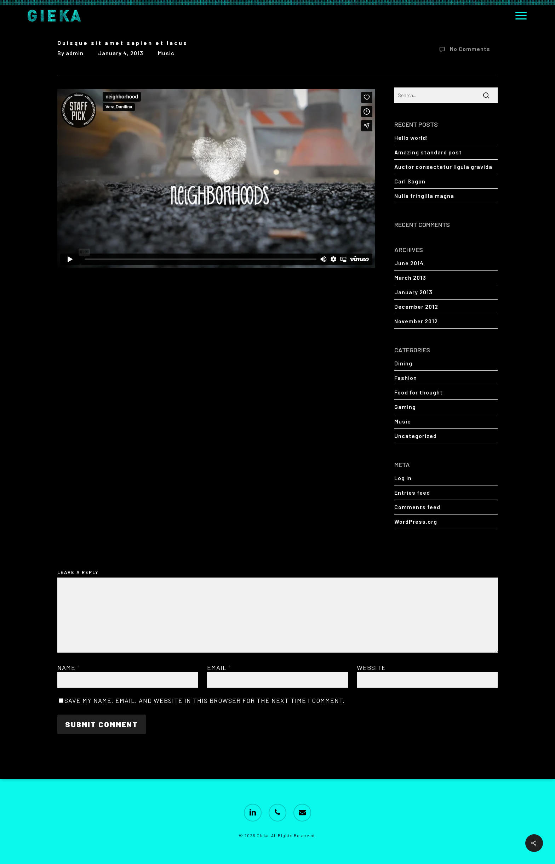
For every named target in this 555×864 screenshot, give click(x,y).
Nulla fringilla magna (424, 195)
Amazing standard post (428, 152)
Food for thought (418, 392)
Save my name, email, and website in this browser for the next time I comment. (204, 700)
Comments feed (417, 507)
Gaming (405, 406)
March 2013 (410, 277)
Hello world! (411, 137)
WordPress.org (415, 521)
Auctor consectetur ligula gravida (443, 166)
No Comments (463, 49)
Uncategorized (415, 435)
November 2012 (416, 321)
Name (68, 667)
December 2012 (416, 306)
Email (219, 667)
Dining (403, 363)
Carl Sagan (409, 181)
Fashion (405, 377)
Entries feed (412, 492)
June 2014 (409, 263)
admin (75, 53)
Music (166, 53)
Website (371, 667)
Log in (403, 477)
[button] (521, 15)
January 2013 (413, 292)
